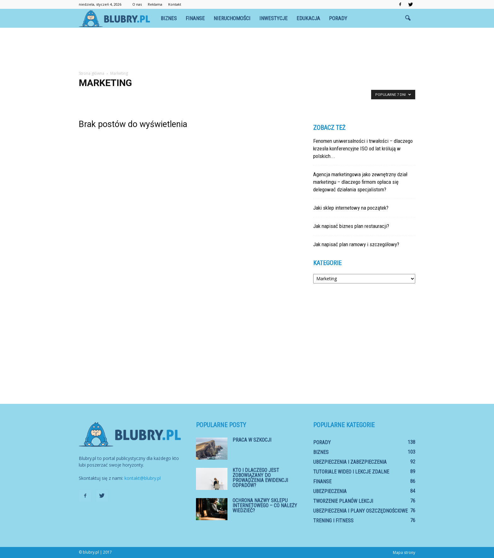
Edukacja (308, 18)
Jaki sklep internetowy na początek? (350, 208)
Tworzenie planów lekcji (343, 501)
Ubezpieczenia (330, 491)
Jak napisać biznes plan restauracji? (351, 226)
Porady (338, 18)
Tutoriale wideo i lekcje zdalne (351, 472)
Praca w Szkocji (252, 440)
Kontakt (174, 4)
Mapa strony (404, 552)
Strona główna (91, 73)
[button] (407, 18)
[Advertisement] (247, 49)
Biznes (169, 18)
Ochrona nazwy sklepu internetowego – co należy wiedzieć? (265, 505)
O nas (137, 4)
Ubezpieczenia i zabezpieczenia (350, 462)
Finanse (195, 18)
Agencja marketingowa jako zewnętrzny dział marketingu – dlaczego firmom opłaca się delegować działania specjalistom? (360, 182)
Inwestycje (273, 18)
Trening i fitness (333, 521)
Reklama (155, 4)
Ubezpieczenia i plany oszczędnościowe (360, 511)
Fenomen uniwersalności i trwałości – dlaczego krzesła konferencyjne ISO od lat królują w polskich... (363, 148)
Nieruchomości (232, 18)
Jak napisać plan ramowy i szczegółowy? (356, 244)
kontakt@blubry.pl (142, 478)
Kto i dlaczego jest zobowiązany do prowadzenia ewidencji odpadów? (260, 477)
